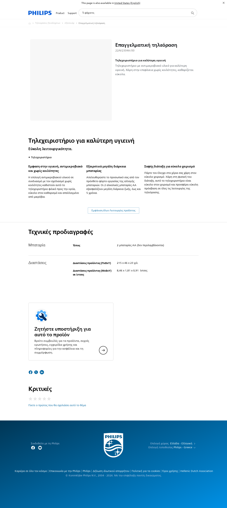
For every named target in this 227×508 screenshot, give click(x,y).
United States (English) (127, 3)
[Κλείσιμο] (224, 3)
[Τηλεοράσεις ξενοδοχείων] (50, 23)
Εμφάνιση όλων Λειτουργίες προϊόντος (113, 210)
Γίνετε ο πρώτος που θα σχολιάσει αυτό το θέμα (57, 405)
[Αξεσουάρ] (72, 23)
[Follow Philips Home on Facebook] (33, 447)
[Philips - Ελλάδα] (31, 23)
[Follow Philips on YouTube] (40, 447)
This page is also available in (97, 3)
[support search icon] (192, 13)
